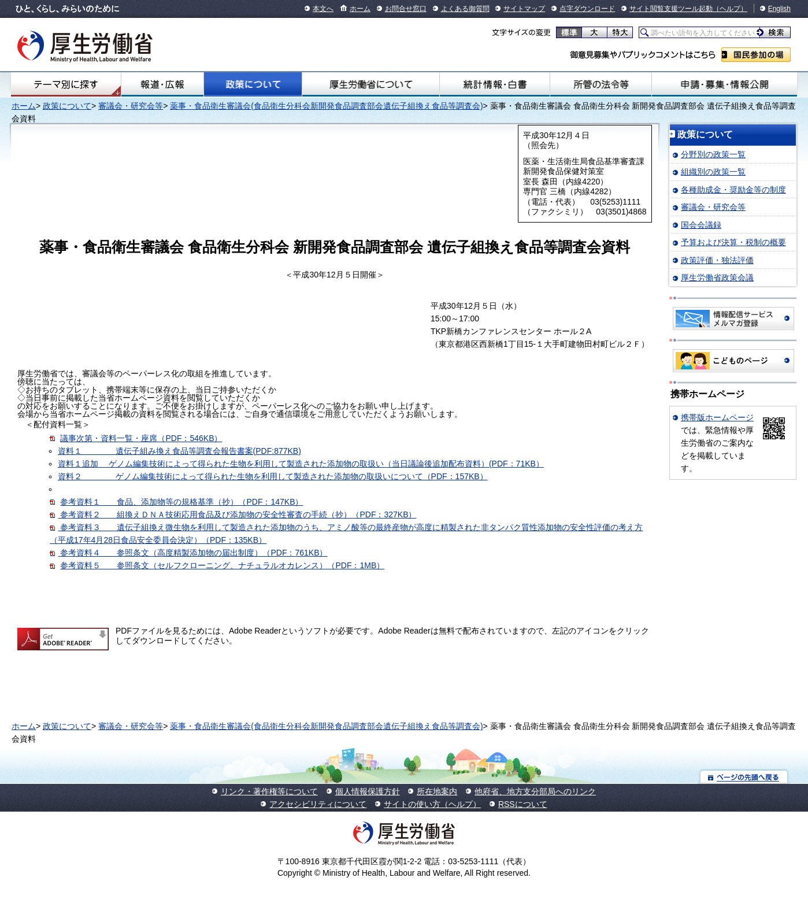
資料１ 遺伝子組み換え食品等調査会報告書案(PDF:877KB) (179, 451)
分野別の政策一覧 (713, 154)
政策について (253, 84)
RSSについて (522, 804)
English (779, 9)
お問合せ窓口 (406, 9)
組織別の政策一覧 (713, 171)
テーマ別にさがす (66, 84)
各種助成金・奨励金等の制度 (733, 189)
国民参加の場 (756, 54)
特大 (619, 32)
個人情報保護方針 (367, 791)
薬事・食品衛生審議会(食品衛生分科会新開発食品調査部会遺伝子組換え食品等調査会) (326, 105)
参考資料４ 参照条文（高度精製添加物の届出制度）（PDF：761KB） (193, 552)
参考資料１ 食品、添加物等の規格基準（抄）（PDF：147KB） (181, 501)
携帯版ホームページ (717, 417)
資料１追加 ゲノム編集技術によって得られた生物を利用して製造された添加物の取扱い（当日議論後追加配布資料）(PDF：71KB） (301, 463)
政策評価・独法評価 (717, 260)
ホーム (360, 9)
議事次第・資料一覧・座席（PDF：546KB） (141, 438)
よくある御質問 (465, 9)
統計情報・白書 (494, 84)
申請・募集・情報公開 (724, 84)
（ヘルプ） (730, 9)
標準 (569, 32)
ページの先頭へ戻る (744, 776)
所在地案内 (437, 791)
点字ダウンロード (587, 9)
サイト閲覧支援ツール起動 (671, 9)
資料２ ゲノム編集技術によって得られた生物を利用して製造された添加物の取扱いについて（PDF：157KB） (273, 476)
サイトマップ (524, 9)
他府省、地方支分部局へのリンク (535, 791)
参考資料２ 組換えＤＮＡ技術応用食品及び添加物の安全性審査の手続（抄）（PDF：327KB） (233, 514)
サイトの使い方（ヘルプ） (432, 804)
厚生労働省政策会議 (717, 277)
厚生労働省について (370, 84)
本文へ (323, 9)
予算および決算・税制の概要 (733, 242)
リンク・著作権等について (269, 791)
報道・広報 (162, 84)
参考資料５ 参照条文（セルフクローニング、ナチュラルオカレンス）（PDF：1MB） (222, 565)
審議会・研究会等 (130, 105)
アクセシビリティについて (317, 804)
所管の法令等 (601, 84)
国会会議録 (701, 224)
